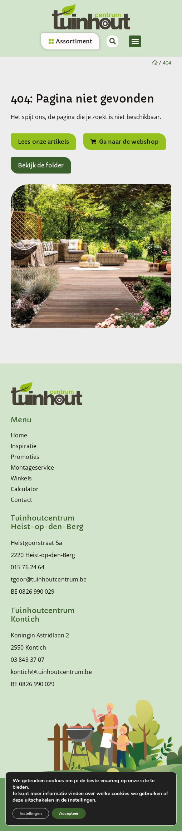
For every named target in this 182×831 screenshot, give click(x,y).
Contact (21, 499)
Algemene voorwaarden (44, 788)
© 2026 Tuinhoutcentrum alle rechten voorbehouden (88, 803)
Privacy (98, 788)
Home (19, 435)
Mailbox (66, 819)
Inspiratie (23, 446)
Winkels (21, 478)
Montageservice (32, 467)
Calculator (25, 489)
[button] (135, 41)
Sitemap (130, 788)
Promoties (25, 456)
